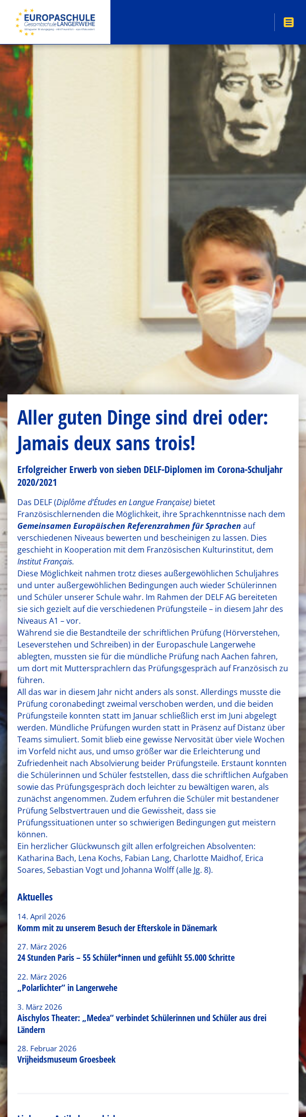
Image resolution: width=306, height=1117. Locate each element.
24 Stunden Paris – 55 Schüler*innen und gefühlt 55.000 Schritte (126, 957)
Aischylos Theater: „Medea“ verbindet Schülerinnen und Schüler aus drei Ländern (141, 1023)
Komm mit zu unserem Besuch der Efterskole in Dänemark (117, 928)
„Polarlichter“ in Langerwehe (67, 987)
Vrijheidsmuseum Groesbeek (66, 1059)
